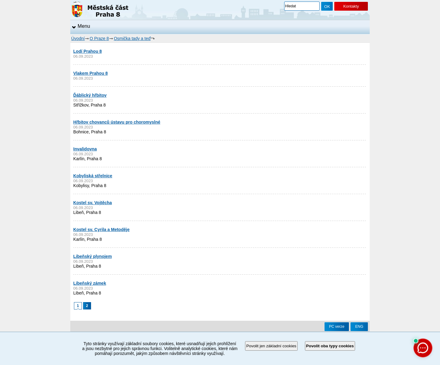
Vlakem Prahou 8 (90, 73)
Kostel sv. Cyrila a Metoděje (101, 229)
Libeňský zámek (89, 283)
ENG (359, 326)
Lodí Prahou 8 (87, 51)
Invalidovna (85, 148)
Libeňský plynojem (92, 256)
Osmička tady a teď (132, 38)
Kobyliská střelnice (92, 175)
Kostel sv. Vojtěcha (92, 202)
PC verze (336, 326)
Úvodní (78, 38)
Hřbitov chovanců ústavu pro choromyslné (116, 122)
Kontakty (351, 6)
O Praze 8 (99, 38)
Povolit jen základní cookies (271, 346)
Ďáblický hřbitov (90, 95)
